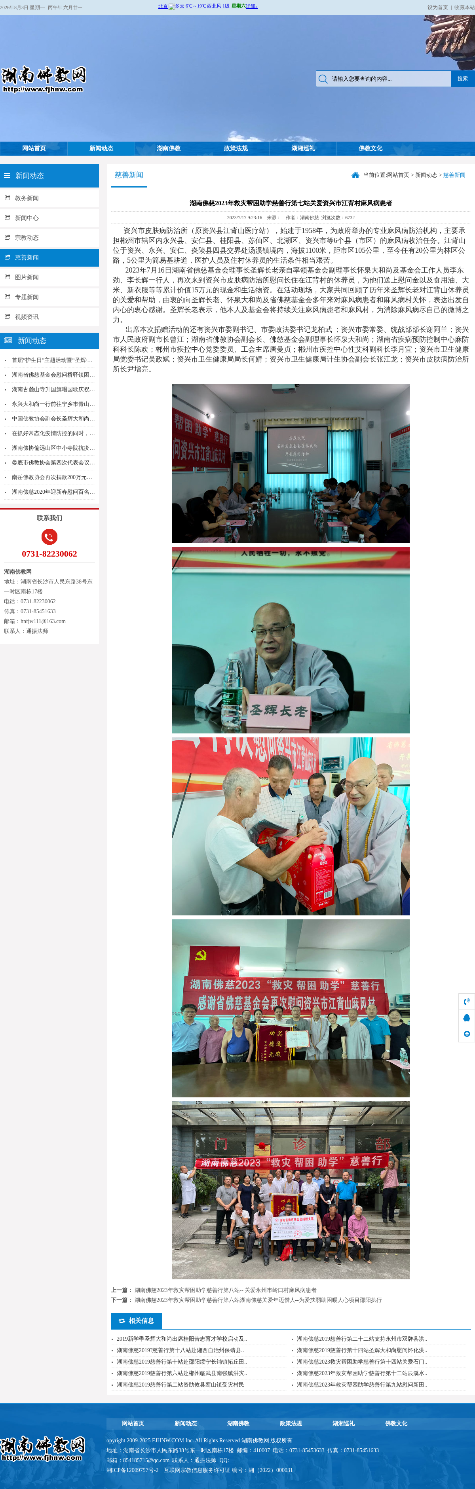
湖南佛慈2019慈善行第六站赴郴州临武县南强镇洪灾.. (182, 1373)
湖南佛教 (168, 148)
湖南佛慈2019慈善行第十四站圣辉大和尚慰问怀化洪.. (362, 1350)
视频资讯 (22, 317)
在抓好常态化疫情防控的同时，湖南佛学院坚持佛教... (78, 433)
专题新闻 (22, 297)
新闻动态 (101, 148)
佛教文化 (370, 148)
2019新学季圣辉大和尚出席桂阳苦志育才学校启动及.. (182, 1339)
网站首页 (34, 148)
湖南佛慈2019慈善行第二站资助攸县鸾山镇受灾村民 (180, 1385)
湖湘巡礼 (303, 148)
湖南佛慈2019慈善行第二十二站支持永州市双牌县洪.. (362, 1339)
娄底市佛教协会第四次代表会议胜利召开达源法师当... (78, 463)
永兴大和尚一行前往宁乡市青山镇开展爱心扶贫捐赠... (78, 404)
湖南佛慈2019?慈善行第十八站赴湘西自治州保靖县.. (180, 1350)
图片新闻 (22, 277)
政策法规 (236, 148)
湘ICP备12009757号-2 (133, 1470)
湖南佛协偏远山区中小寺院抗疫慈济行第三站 (67, 448)
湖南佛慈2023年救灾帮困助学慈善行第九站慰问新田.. (362, 1385)
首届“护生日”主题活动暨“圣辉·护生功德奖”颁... (69, 360)
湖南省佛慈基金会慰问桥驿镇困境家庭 (59, 375)
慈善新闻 (22, 257)
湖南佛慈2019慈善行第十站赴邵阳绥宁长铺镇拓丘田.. (182, 1362)
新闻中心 (22, 218)
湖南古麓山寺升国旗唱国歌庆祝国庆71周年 (64, 389)
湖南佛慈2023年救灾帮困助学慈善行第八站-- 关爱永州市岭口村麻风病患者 (226, 1290)
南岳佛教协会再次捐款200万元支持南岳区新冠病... (73, 477)
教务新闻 (22, 198)
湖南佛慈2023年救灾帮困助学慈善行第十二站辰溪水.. (362, 1373)
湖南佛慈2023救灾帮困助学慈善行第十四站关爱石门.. (362, 1362)
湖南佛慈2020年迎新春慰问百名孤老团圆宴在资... (72, 492)
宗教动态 (22, 238)
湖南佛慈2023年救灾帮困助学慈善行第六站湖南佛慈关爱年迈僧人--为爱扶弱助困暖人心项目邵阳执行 (258, 1300)
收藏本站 (464, 7)
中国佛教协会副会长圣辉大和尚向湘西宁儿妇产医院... (78, 419)
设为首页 (438, 7)
